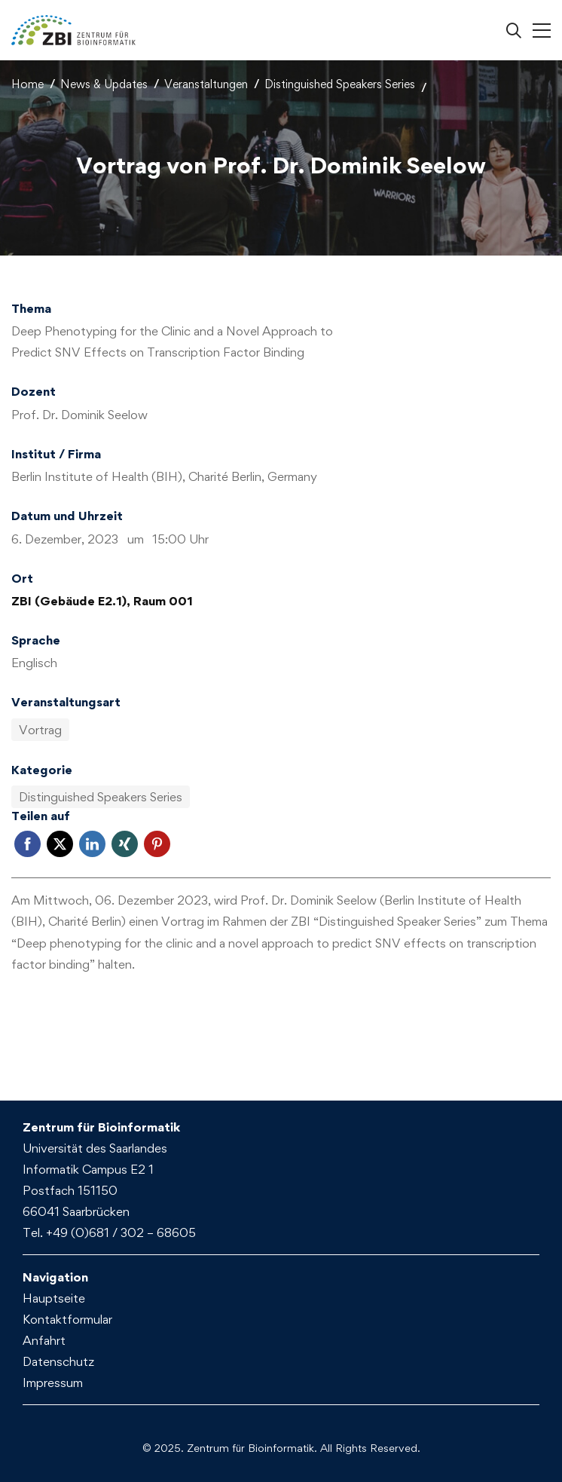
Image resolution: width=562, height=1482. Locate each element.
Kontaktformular (67, 1319)
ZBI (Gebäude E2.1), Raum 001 (102, 600)
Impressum (53, 1382)
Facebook (27, 844)
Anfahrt (44, 1340)
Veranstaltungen (206, 84)
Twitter (60, 844)
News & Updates (104, 84)
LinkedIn (92, 844)
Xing (124, 844)
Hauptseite (54, 1298)
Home (27, 84)
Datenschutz (58, 1361)
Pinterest (157, 844)
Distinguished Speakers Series (339, 84)
